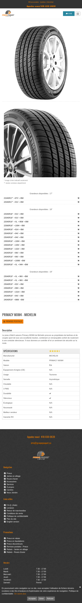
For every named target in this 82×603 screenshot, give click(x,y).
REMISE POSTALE (13, 321)
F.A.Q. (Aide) (10, 505)
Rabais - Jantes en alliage (16, 549)
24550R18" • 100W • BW (14, 261)
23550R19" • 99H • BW (13, 288)
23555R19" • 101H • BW (14, 292)
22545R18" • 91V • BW (13, 214)
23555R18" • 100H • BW (14, 241)
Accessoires (10, 482)
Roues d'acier (11, 479)
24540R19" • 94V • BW (13, 296)
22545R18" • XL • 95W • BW (15, 222)
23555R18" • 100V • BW (13, 245)
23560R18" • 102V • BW (13, 249)
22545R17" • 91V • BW (13, 202)
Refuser (50, 599)
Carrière (8, 490)
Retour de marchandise (15, 511)
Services (9, 484)
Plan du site (10, 519)
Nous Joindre (10, 493)
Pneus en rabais (12, 538)
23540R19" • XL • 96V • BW (15, 276)
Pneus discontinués (13, 544)
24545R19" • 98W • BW (13, 300)
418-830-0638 (48, 437)
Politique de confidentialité (16, 516)
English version (11, 522)
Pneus (8, 473)
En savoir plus (20, 594)
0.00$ (69, 13)
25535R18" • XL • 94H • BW (15, 265)
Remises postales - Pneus (16, 547)
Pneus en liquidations (14, 541)
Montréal (50, 2)
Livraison (9, 508)
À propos (9, 487)
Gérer (41, 599)
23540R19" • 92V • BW (13, 284)
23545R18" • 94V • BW (13, 233)
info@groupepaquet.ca (41, 443)
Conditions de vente (13, 513)
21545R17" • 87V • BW (13, 198)
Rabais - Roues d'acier (14, 552)
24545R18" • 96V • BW (13, 253)
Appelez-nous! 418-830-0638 (41, 6)
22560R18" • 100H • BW (14, 226)
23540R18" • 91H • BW (13, 229)
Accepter (32, 599)
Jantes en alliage (12, 476)
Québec (43, 2)
